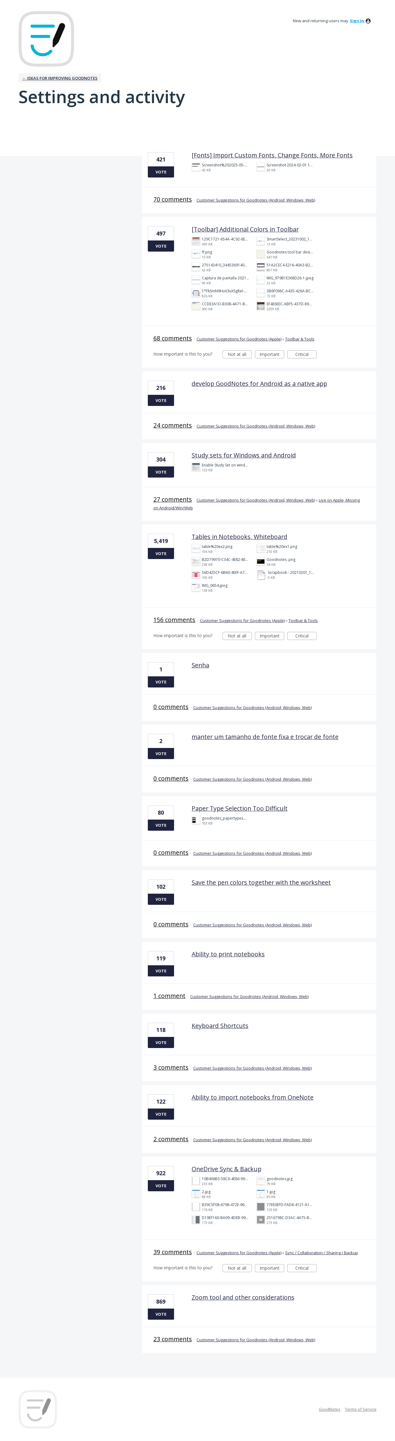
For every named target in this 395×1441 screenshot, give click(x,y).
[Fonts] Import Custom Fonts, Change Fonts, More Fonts (272, 155)
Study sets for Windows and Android (244, 455)
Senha (200, 665)
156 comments (174, 620)
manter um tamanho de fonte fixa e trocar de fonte (265, 737)
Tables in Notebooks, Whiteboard (239, 537)
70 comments (172, 199)
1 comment (169, 996)
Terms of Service (360, 1409)
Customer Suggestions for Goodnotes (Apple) (239, 339)
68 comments (172, 338)
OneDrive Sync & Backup (226, 1169)
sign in (357, 20)
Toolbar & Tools (299, 339)
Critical (306, 354)
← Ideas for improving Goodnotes (60, 78)
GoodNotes (329, 1409)
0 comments (171, 707)
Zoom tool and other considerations (243, 1297)
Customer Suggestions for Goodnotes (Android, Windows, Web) (256, 200)
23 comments (172, 1339)
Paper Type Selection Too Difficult (240, 808)
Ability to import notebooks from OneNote (253, 1097)
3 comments (171, 1067)
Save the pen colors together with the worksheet (261, 882)
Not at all (240, 354)
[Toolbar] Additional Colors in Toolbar (245, 229)
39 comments (172, 1252)
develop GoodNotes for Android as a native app (259, 383)
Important (272, 354)
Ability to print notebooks (228, 954)
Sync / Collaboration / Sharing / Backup (321, 1252)
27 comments (172, 499)
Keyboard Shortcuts (220, 1025)
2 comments (171, 1139)
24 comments (172, 425)
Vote (161, 172)
